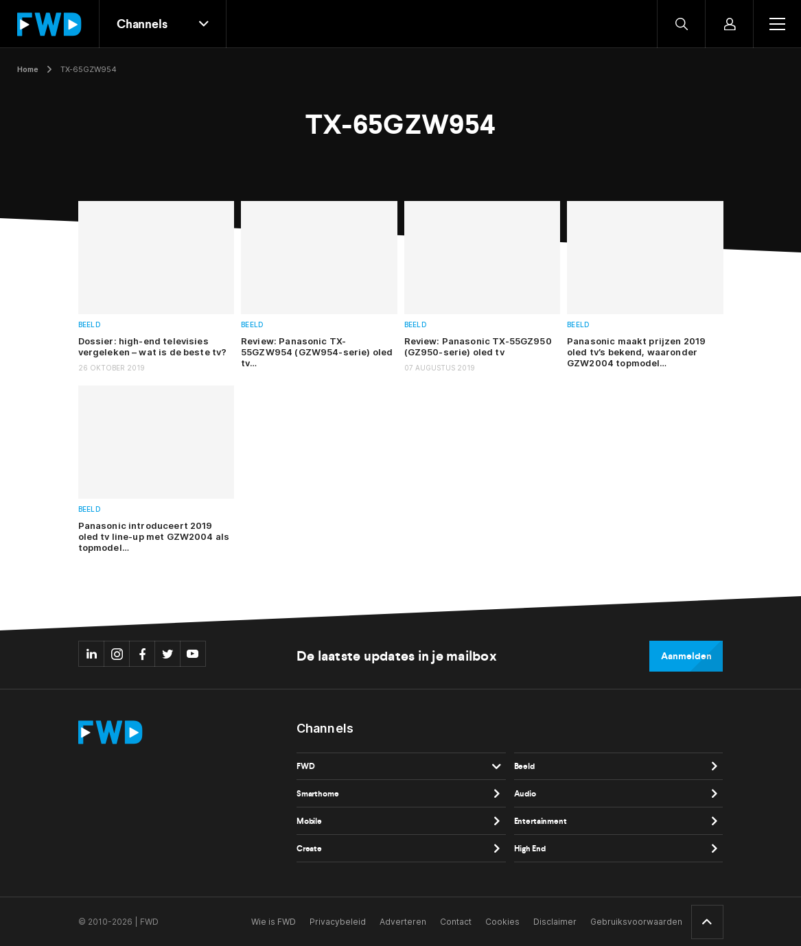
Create (309, 848)
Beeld (89, 325)
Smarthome (318, 793)
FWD (306, 766)
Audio (525, 793)
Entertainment (540, 821)
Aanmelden (686, 656)
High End (530, 848)
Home (27, 69)
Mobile (309, 821)
